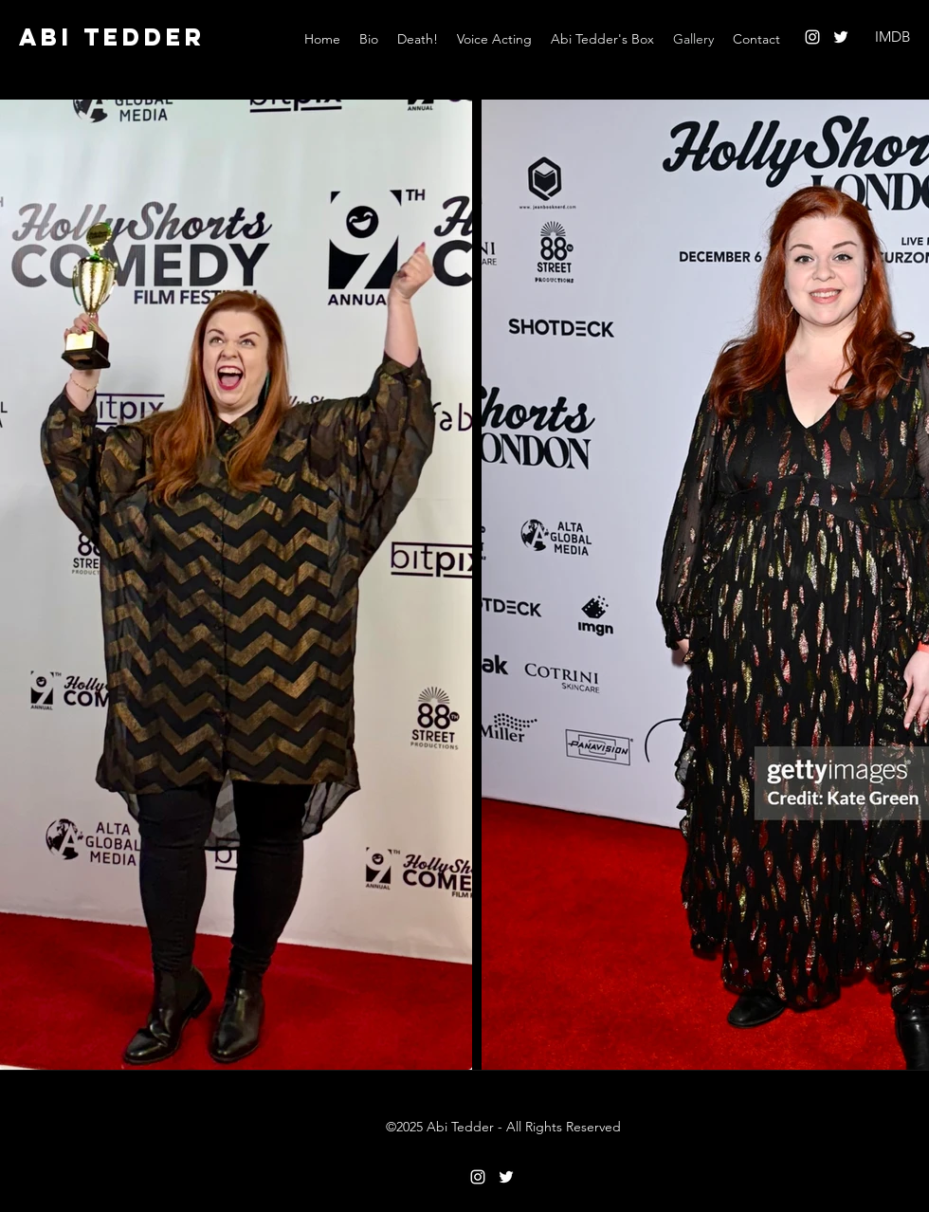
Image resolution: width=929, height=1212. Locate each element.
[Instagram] (812, 37)
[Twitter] (840, 37)
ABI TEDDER (112, 37)
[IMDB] (892, 37)
